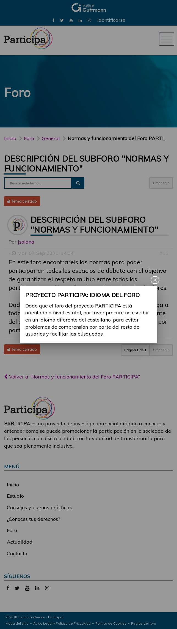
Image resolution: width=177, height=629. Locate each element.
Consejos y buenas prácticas (39, 507)
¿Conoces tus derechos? (33, 519)
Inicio (10, 138)
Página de (135, 350)
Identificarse (111, 20)
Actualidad (19, 542)
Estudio (15, 496)
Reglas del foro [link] (143, 623)
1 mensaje (161, 183)
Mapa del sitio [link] (17, 623)
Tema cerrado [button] (22, 201)
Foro (12, 530)
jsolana (26, 242)
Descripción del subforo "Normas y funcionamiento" (94, 225)
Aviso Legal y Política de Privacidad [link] (62, 623)
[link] (53, 20)
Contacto (17, 553)
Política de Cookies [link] (110, 623)
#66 (163, 253)
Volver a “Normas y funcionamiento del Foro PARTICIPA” (72, 377)
